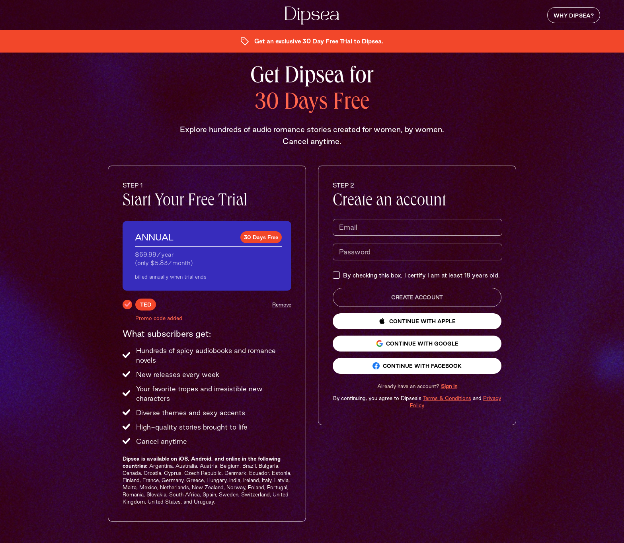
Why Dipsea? (574, 15)
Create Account (417, 297)
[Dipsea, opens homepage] (312, 16)
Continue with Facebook (417, 365)
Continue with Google (417, 343)
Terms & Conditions (447, 398)
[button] (417, 386)
